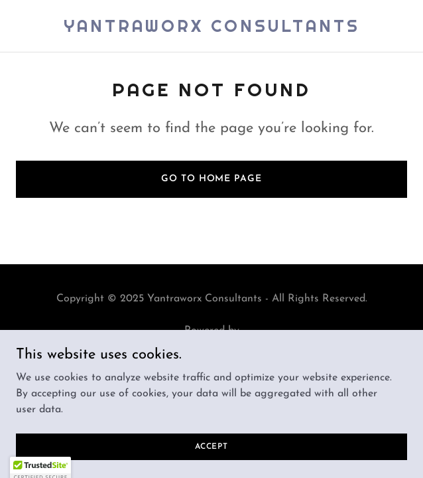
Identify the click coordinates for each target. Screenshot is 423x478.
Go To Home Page (211, 179)
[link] (212, 29)
